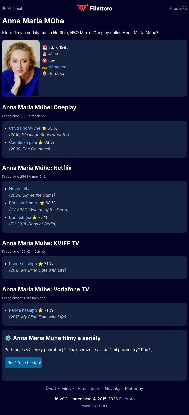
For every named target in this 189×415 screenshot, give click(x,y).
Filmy (66, 388)
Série (96, 388)
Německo (57, 66)
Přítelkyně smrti (23, 202)
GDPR (103, 406)
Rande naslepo (23, 263)
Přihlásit (12, 8)
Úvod (51, 388)
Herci (81, 388)
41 (50, 53)
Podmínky (88, 406)
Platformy (134, 388)
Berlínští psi (20, 217)
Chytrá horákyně (25, 128)
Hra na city (19, 188)
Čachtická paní (23, 142)
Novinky (112, 388)
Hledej (178, 8)
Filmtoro (127, 398)
